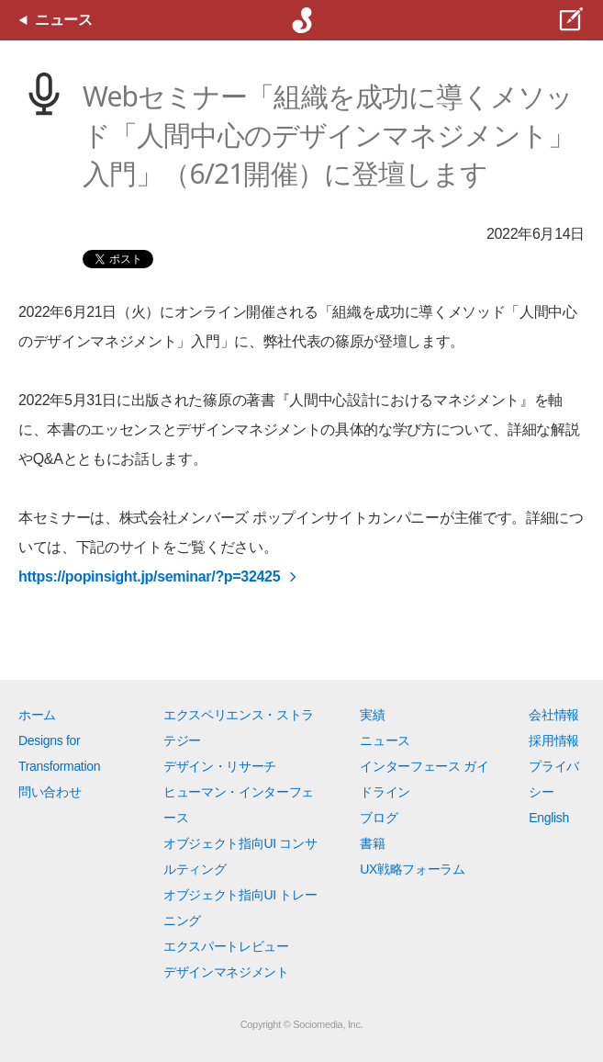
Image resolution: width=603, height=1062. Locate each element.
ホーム (37, 714)
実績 (372, 714)
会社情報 (554, 714)
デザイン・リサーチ (219, 766)
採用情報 (554, 740)
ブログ (378, 817)
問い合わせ (49, 792)
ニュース (385, 740)
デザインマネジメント (226, 972)
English (549, 817)
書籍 (372, 843)
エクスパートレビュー (226, 946)
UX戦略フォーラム (412, 869)
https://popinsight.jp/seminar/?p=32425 (149, 576)
